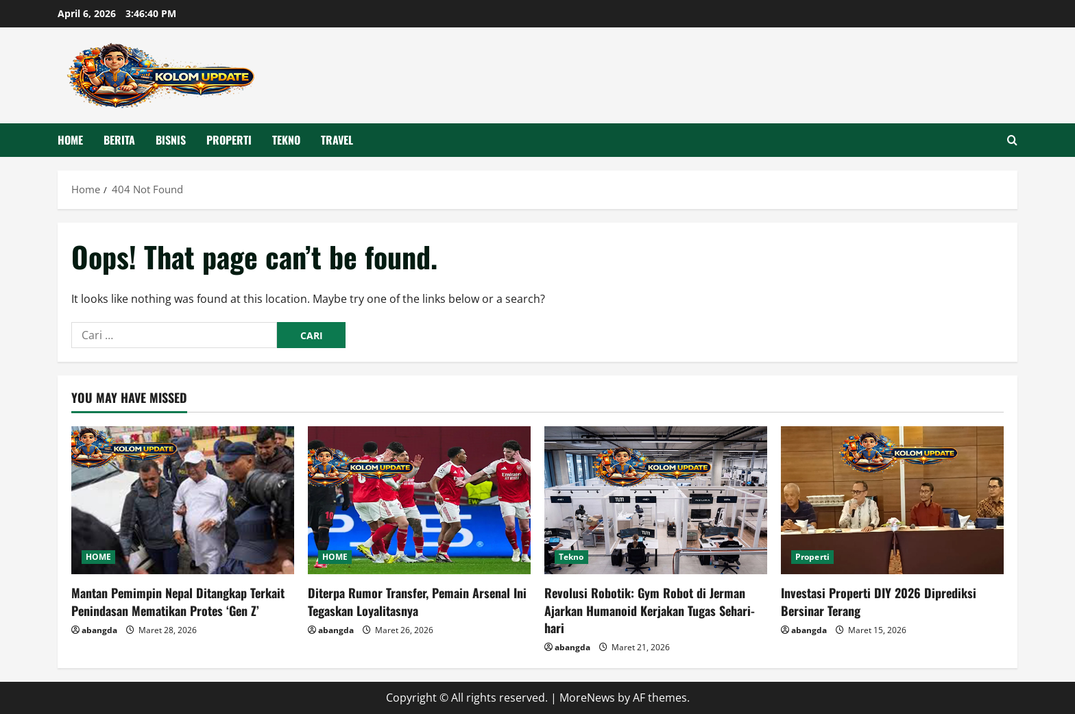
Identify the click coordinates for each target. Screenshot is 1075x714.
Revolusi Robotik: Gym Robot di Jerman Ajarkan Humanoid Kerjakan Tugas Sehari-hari (649, 610)
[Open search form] (1012, 140)
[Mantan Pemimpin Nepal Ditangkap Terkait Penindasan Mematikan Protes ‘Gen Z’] (182, 500)
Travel (337, 140)
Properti (229, 140)
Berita (119, 140)
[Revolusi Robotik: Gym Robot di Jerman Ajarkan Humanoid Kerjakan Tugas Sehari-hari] (655, 500)
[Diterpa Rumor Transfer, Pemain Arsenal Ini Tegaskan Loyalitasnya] (419, 500)
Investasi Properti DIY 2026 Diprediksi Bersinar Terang (878, 601)
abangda (99, 630)
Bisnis (171, 140)
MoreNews (587, 697)
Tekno (286, 140)
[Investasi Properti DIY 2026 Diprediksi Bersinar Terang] (892, 500)
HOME (70, 140)
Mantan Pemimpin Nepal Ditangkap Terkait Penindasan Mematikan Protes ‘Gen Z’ (178, 601)
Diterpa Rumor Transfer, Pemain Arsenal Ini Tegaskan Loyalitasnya (417, 601)
